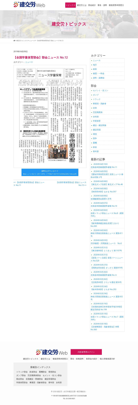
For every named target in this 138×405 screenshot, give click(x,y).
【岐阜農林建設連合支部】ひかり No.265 (105, 223)
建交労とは (81, 5)
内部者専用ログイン (86, 352)
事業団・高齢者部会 (38, 382)
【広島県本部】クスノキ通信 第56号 (106, 281)
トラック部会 (22, 371)
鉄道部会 (33, 371)
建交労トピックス (30, 358)
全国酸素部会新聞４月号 (101, 197)
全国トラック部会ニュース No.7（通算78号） (107, 316)
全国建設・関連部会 (34, 379)
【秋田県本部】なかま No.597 (103, 190)
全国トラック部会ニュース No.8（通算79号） (107, 213)
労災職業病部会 (34, 375)
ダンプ (96, 94)
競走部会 (20, 379)
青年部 (96, 151)
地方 (95, 64)
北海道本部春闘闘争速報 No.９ (104, 273)
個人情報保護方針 (107, 358)
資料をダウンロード (50, 172)
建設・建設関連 (99, 125)
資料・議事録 (98, 78)
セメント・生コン (100, 90)
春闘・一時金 (98, 73)
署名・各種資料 (77, 358)
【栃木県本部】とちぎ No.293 (103, 288)
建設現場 (97, 129)
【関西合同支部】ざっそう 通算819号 (107, 266)
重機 (95, 142)
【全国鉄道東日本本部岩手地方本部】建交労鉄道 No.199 (107, 306)
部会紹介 (92, 5)
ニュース (29, 62)
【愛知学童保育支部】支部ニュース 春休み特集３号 (107, 174)
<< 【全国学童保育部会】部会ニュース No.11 (28, 183)
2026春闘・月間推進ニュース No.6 (106, 242)
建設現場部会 (50, 379)
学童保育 (97, 121)
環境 (95, 134)
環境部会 (52, 371)
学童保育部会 (22, 382)
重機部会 (43, 371)
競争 (95, 138)
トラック (97, 99)
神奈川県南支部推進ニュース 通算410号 (107, 296)
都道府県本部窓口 (116, 5)
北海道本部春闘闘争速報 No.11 (104, 165)
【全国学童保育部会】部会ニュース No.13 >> (71, 183)
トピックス (70, 5)
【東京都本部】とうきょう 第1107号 (106, 249)
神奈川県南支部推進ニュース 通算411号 (107, 233)
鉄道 (95, 147)
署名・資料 (102, 5)
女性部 (96, 116)
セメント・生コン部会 (52, 375)
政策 (95, 69)
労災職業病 (97, 112)
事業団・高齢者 (99, 103)
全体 (95, 108)
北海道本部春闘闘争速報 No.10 (104, 204)
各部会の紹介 (91, 358)
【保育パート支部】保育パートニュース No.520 (107, 257)
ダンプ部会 (21, 375)
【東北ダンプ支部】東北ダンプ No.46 (107, 183)
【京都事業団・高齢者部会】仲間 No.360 (105, 326)
